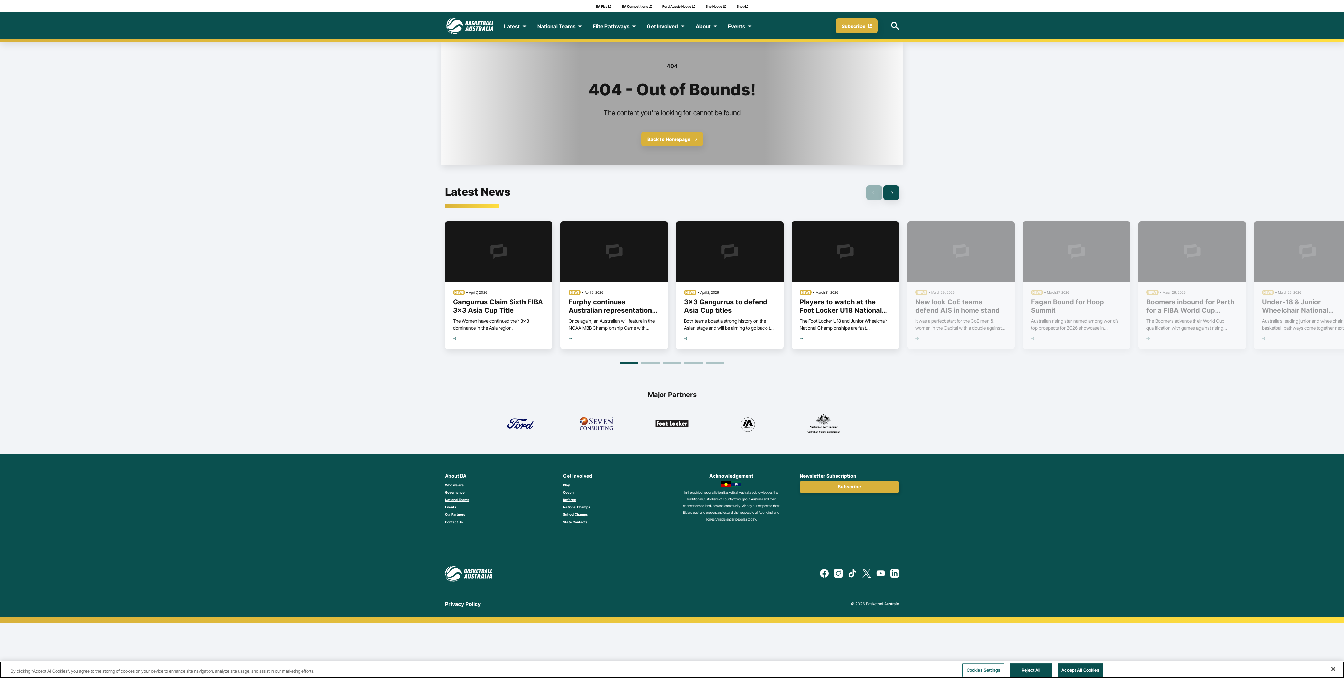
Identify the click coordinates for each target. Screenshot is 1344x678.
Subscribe (849, 486)
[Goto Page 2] (650, 363)
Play (566, 485)
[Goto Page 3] (672, 363)
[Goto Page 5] (715, 363)
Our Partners (455, 514)
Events (450, 507)
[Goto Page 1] (629, 363)
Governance (455, 492)
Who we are (454, 485)
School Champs (575, 514)
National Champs (576, 507)
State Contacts (575, 522)
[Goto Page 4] (693, 363)
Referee (569, 500)
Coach (568, 492)
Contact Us (454, 522)
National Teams (457, 500)
